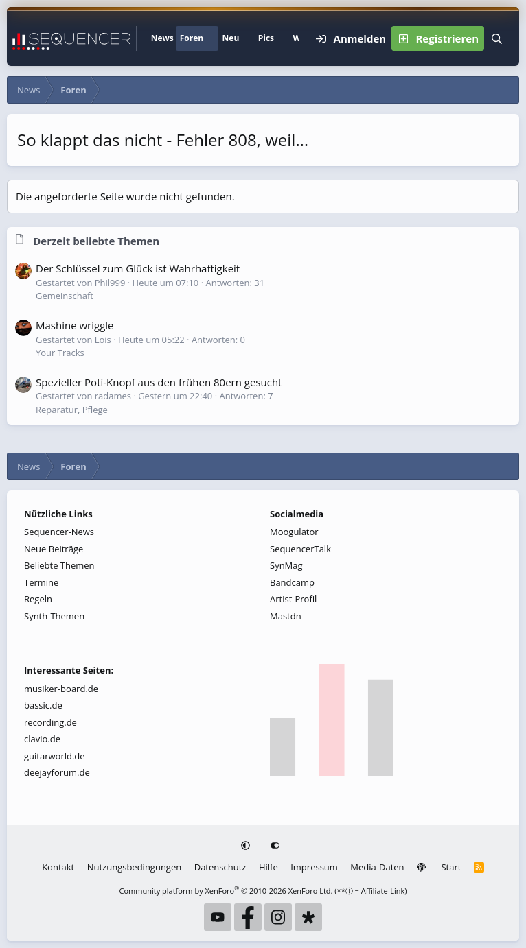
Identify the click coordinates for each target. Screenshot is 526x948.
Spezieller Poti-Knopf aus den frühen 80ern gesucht (159, 382)
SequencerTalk (300, 549)
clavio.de (42, 739)
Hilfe (268, 867)
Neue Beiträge (53, 549)
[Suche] (496, 38)
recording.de (50, 722)
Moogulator (294, 531)
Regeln (38, 599)
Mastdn (285, 616)
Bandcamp (292, 582)
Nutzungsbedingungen (134, 867)
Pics (266, 38)
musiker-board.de (61, 689)
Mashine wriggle (75, 325)
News (162, 38)
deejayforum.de (57, 772)
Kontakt (58, 867)
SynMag (286, 565)
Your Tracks (60, 352)
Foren (191, 38)
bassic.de (43, 705)
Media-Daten (377, 867)
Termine (41, 582)
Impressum (314, 867)
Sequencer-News (59, 531)
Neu (231, 38)
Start (451, 867)
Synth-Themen (54, 616)
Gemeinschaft (64, 295)
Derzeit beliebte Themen (96, 241)
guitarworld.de (54, 756)
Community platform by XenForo (226, 891)
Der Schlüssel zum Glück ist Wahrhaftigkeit (138, 268)
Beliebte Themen (59, 565)
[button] (211, 38)
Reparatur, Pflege (72, 409)
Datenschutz (220, 867)
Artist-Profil (293, 599)
